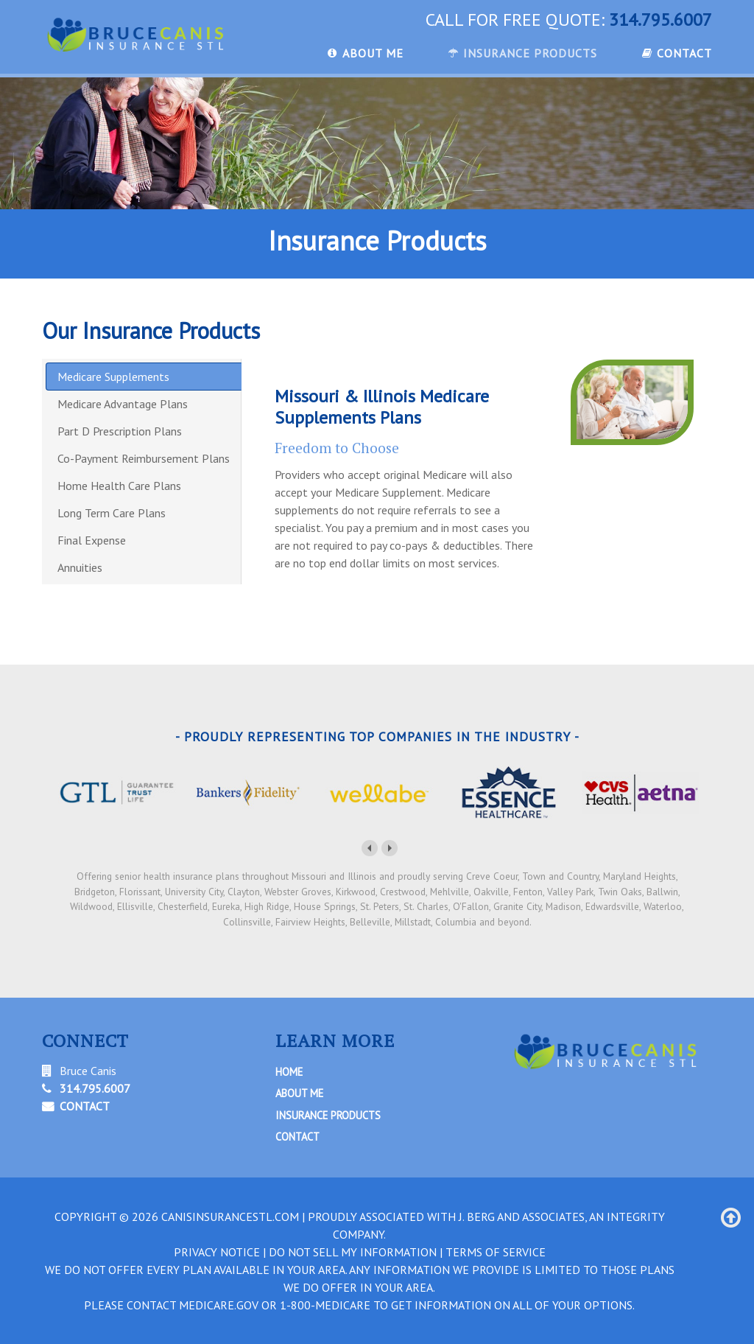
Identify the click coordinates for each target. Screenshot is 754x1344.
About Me (299, 1093)
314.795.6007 (660, 19)
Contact (297, 1137)
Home (289, 1072)
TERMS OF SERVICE (495, 1252)
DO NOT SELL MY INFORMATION (353, 1252)
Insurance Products (328, 1115)
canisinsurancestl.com (230, 1216)
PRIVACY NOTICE (217, 1252)
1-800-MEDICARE (325, 1305)
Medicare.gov (218, 1305)
